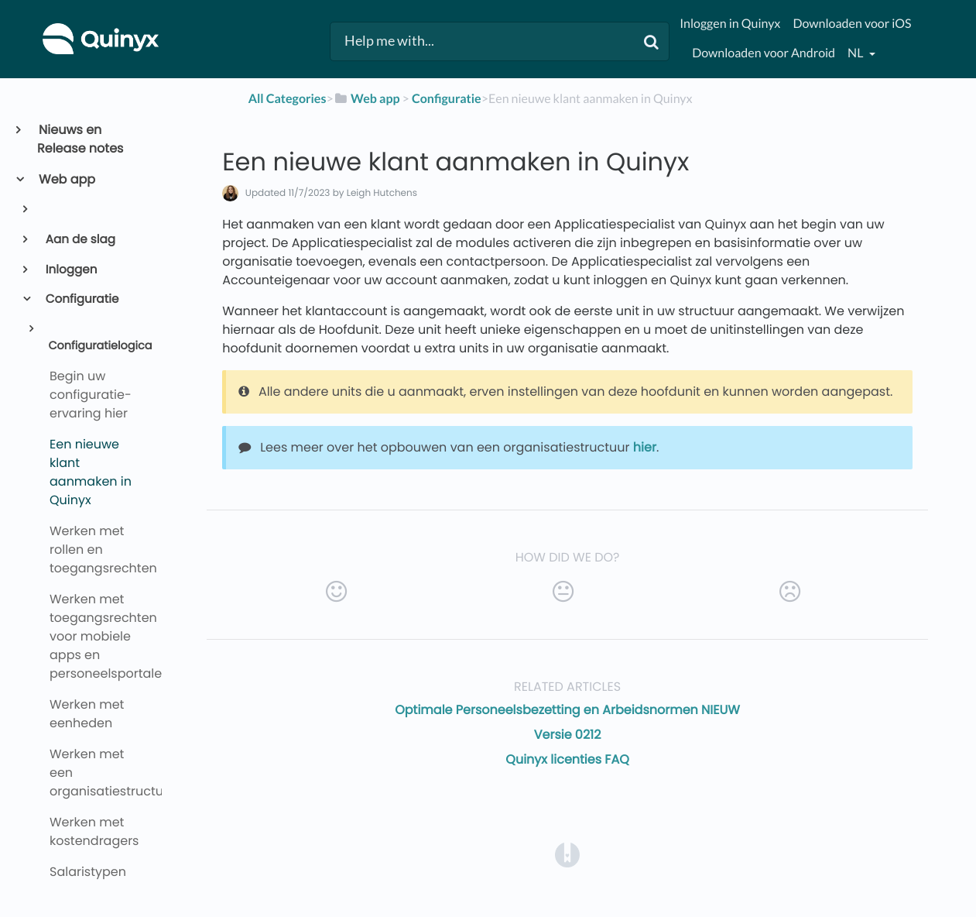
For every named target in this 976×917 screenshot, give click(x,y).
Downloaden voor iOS (852, 23)
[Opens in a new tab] (567, 855)
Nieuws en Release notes (80, 139)
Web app (66, 179)
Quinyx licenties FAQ (566, 759)
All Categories (287, 98)
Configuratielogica (98, 346)
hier (644, 447)
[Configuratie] (446, 98)
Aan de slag (79, 240)
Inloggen (70, 270)
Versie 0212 (567, 735)
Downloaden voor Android (763, 53)
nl (856, 53)
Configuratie (81, 299)
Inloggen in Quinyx (730, 23)
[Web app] (367, 98)
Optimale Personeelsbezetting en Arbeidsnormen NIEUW (567, 710)
